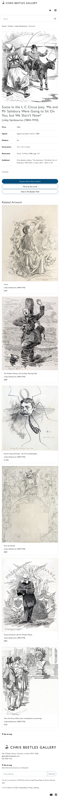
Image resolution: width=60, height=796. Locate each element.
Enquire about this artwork (30, 181)
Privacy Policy (38, 780)
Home (4, 26)
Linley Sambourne (21, 26)
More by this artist (30, 186)
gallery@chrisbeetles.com (11, 756)
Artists (10, 26)
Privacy (30, 787)
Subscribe (51, 773)
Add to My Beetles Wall (30, 191)
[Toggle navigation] (55, 10)
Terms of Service (50, 780)
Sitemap (36, 787)
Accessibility (23, 787)
